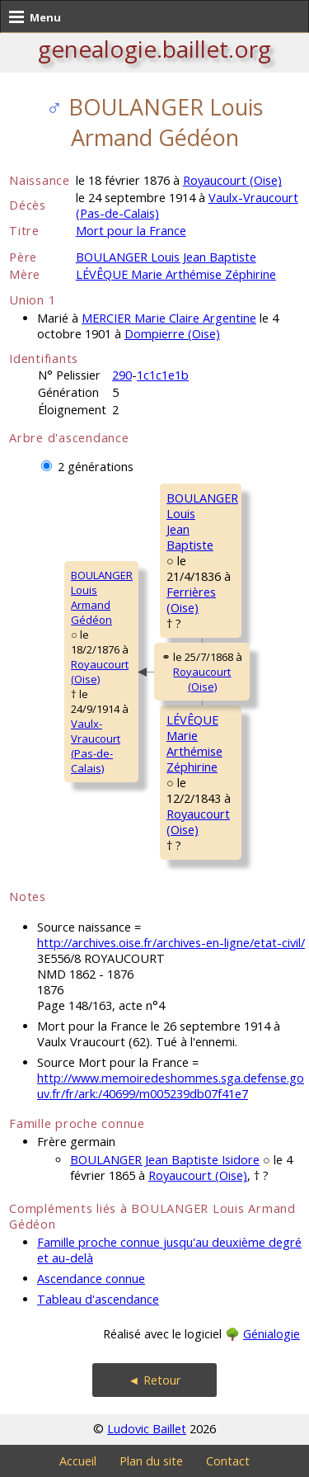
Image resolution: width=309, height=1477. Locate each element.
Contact (228, 1461)
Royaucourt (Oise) (232, 180)
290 (122, 375)
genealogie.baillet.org (154, 48)
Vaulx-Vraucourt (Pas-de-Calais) (95, 746)
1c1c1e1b (163, 375)
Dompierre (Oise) (172, 334)
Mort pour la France (131, 230)
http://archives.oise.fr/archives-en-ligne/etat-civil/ (171, 943)
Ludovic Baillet (146, 1429)
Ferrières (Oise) (191, 600)
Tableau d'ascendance (98, 1299)
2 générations (95, 466)
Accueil (77, 1461)
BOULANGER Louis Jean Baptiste (166, 257)
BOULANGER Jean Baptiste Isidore (165, 1160)
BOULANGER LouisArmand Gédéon (102, 597)
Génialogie (271, 1334)
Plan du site (151, 1461)
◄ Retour (154, 1380)
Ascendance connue (91, 1278)
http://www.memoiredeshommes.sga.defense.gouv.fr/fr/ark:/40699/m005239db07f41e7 (170, 1086)
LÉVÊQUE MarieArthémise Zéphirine (194, 743)
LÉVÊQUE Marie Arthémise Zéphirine (176, 274)
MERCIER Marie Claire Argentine (169, 318)
